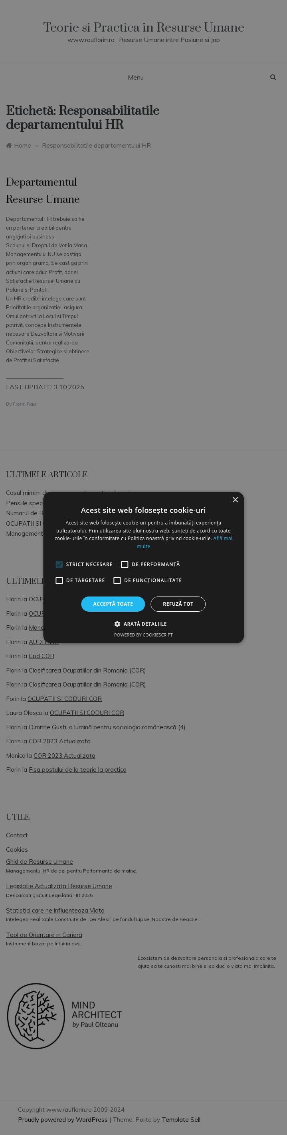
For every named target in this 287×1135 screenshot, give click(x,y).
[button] (143, 624)
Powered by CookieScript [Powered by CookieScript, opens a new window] (143, 635)
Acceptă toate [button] (113, 604)
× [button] (235, 500)
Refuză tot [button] (178, 604)
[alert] (143, 567)
